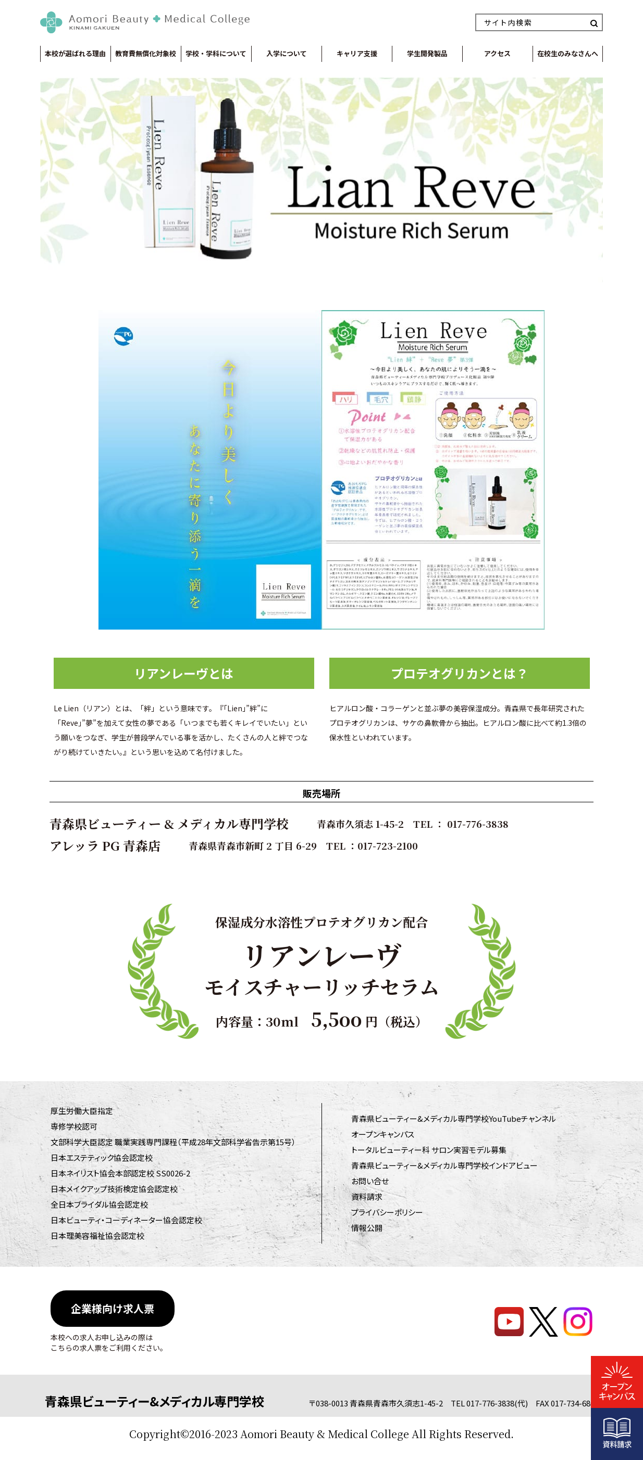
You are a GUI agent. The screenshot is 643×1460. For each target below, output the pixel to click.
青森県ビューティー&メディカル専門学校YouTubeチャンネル (453, 1118)
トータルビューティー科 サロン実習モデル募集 (428, 1149)
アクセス (497, 53)
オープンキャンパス (382, 1134)
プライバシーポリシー (387, 1212)
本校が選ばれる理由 (75, 53)
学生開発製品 (427, 53)
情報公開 (366, 1227)
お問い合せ (370, 1180)
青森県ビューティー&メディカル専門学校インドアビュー (444, 1165)
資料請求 (366, 1196)
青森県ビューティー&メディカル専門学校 (154, 1401)
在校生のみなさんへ (567, 53)
